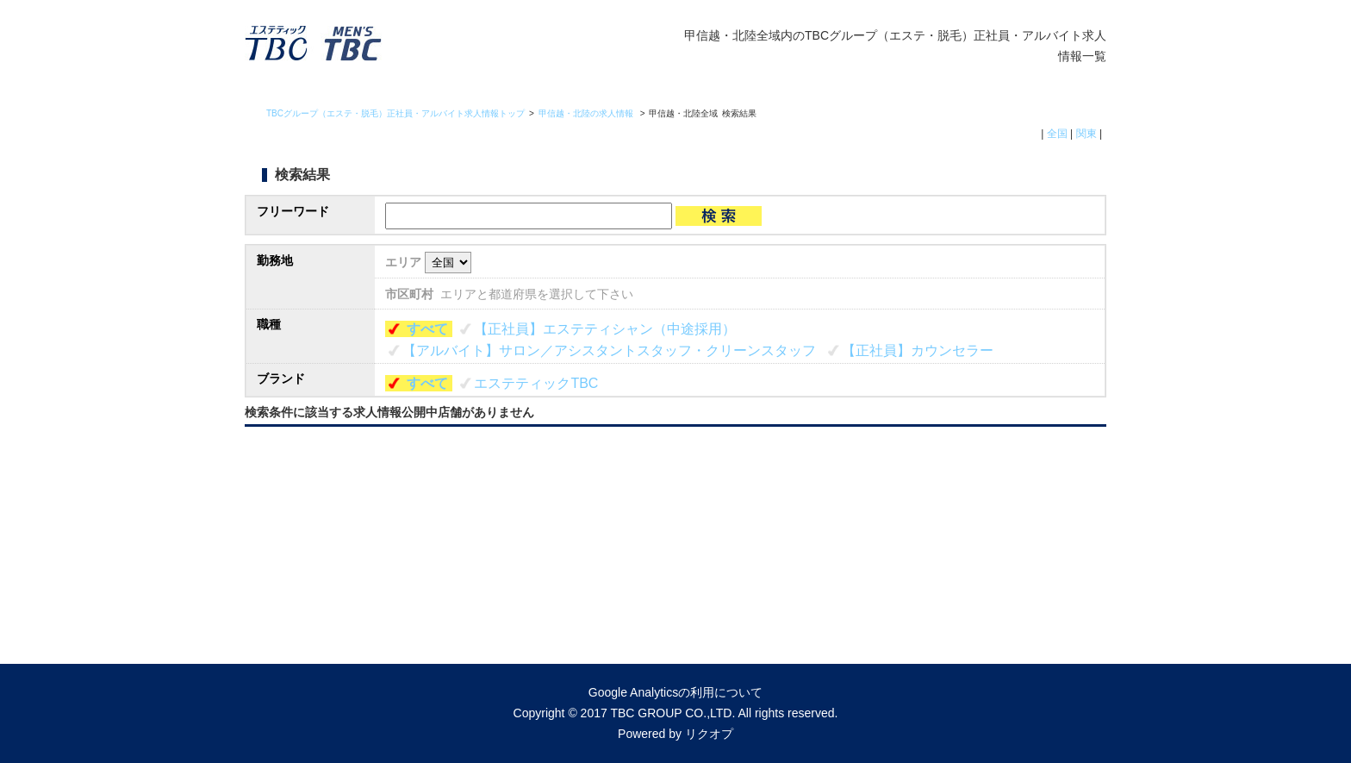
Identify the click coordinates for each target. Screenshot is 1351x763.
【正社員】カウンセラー (917, 350)
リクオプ (709, 734)
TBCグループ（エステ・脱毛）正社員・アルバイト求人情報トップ (395, 113)
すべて (427, 329)
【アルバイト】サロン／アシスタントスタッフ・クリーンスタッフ (609, 350)
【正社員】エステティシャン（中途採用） (605, 329)
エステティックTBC (536, 383)
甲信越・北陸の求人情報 (587, 113)
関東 (1086, 134)
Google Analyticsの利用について (675, 692)
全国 (1057, 134)
